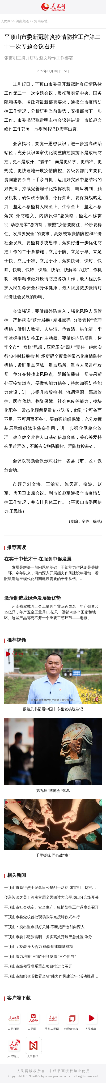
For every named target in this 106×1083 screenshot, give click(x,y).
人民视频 (91, 1020)
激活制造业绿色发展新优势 (32, 598)
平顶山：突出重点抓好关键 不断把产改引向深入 (44, 927)
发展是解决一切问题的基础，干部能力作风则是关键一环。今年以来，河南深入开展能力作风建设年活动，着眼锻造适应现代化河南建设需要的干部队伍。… (51, 573)
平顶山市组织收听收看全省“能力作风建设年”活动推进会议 (53, 976)
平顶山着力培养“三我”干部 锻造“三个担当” (40, 957)
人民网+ (33, 1020)
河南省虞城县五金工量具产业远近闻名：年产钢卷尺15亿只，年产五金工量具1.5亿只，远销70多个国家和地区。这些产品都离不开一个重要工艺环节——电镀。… (51, 612)
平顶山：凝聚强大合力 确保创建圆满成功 (38, 947)
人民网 (6, 21)
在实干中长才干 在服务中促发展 (38, 559)
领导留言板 (72, 1020)
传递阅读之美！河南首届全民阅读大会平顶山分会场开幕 (51, 897)
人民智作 (33, 1047)
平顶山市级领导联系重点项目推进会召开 (38, 966)
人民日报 (14, 1020)
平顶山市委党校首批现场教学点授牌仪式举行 (42, 917)
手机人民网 (52, 1020)
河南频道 (22, 21)
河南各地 (40, 21)
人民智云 (14, 1047)
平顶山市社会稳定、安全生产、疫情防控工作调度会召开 (51, 907)
